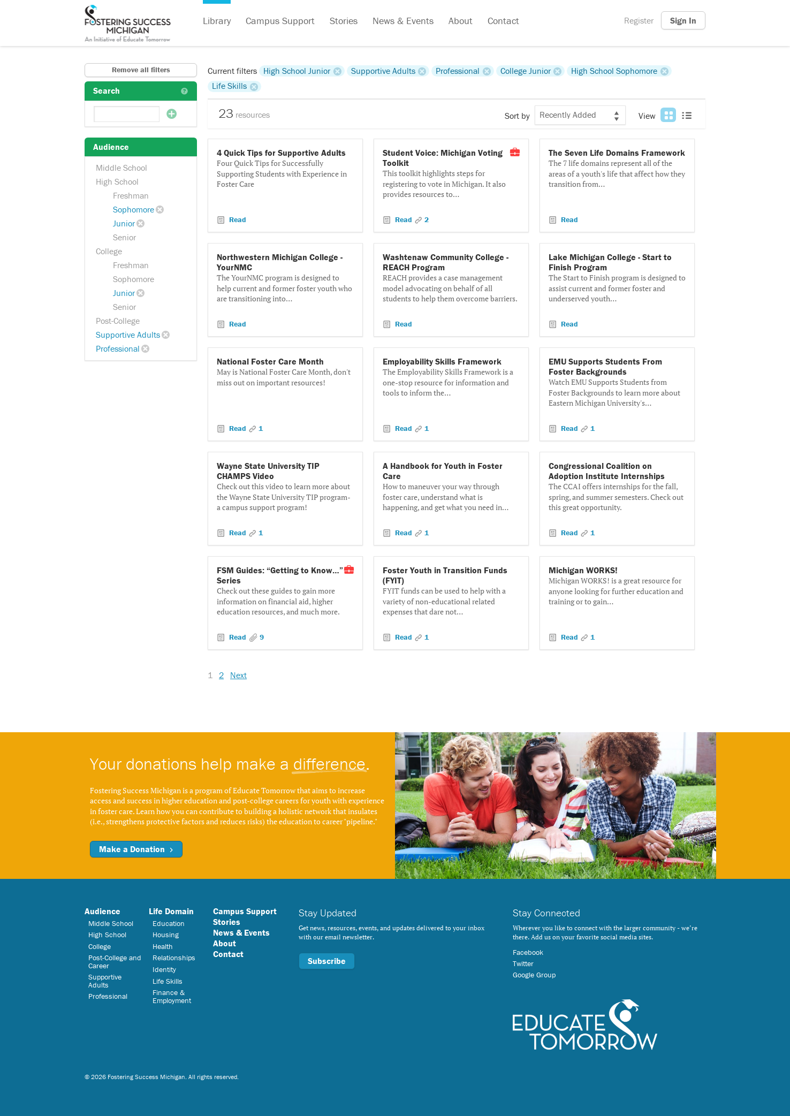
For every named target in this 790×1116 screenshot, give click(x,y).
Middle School (121, 167)
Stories (344, 20)
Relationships (174, 957)
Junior (124, 223)
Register (639, 20)
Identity (164, 969)
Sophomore (133, 209)
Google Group (534, 975)
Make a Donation (136, 849)
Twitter (523, 963)
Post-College (118, 320)
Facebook (528, 952)
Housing (166, 934)
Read (236, 219)
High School (117, 181)
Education (169, 923)
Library (217, 20)
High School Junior (296, 70)
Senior (124, 237)
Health (163, 946)
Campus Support (280, 20)
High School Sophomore (614, 70)
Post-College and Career (114, 961)
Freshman (131, 195)
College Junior (525, 70)
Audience (102, 911)
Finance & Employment (172, 996)
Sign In (683, 20)
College (109, 251)
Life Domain (171, 911)
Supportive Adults (128, 334)
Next (238, 675)
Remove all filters (141, 69)
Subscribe (327, 960)
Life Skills (229, 86)
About (461, 20)
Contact (503, 20)
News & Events (403, 20)
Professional (118, 348)
